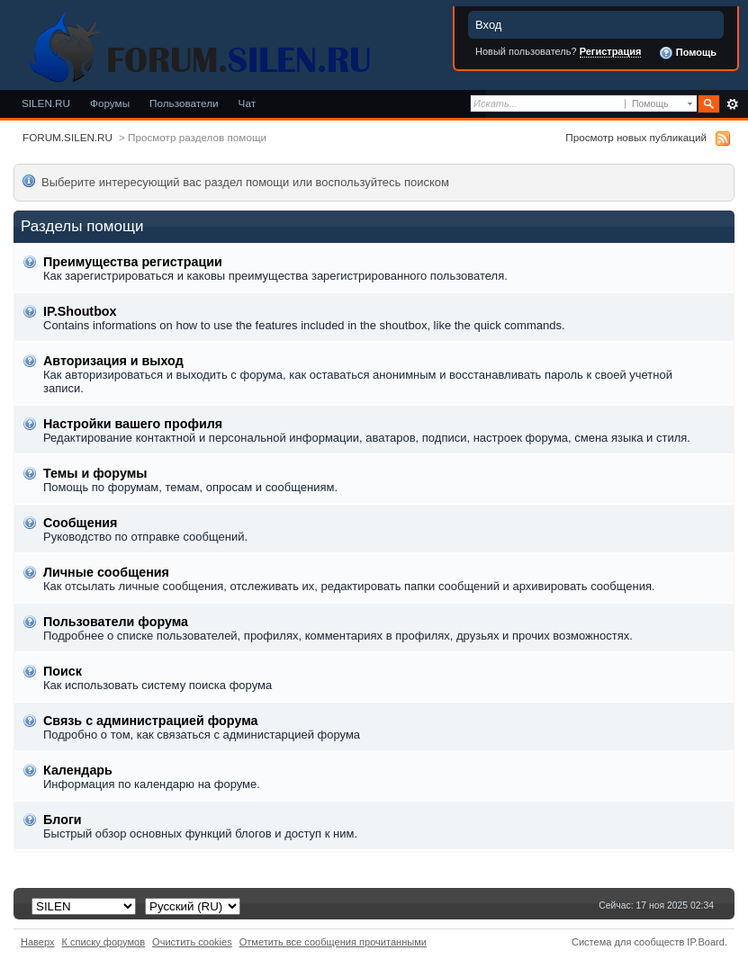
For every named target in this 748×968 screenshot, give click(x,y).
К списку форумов (104, 942)
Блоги (62, 819)
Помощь (687, 53)
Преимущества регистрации (132, 262)
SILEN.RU (46, 103)
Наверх (38, 942)
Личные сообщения (106, 572)
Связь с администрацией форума (150, 720)
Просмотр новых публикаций (636, 137)
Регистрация (611, 51)
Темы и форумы (95, 473)
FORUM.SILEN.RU (68, 137)
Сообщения (80, 522)
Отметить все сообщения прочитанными (333, 942)
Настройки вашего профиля (132, 424)
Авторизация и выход (113, 361)
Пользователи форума (115, 621)
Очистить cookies (192, 942)
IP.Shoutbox (80, 311)
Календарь (78, 770)
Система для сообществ (628, 942)
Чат (247, 103)
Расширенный (732, 104)
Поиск (62, 671)
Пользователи (184, 103)
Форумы (110, 103)
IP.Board (706, 942)
